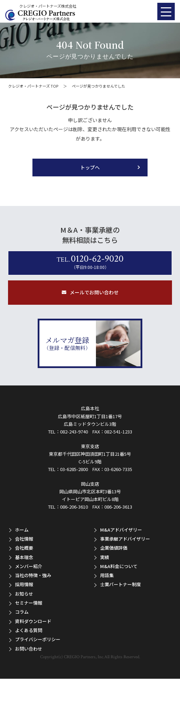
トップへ (90, 167)
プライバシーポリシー (37, 639)
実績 (104, 557)
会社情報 (24, 538)
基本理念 (24, 557)
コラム (22, 611)
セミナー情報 (28, 602)
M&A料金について (118, 566)
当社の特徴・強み (33, 575)
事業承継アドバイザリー (125, 538)
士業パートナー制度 (120, 584)
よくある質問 (28, 630)
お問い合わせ (28, 648)
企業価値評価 (113, 547)
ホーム (22, 529)
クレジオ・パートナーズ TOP (33, 86)
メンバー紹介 (28, 566)
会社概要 (24, 547)
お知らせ (24, 593)
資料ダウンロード (33, 621)
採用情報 (24, 584)
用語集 (107, 575)
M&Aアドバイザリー (121, 529)
